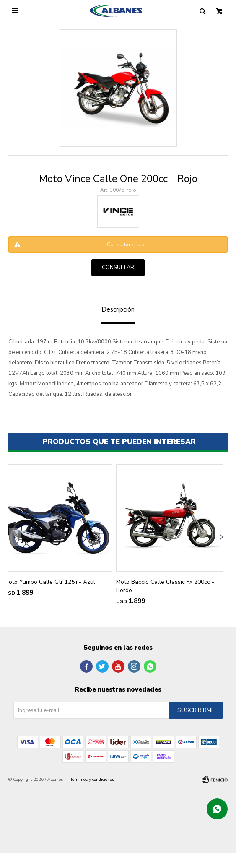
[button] (221, 537)
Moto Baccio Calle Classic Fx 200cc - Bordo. (165, 586)
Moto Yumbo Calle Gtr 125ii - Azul (49, 582)
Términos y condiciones (92, 780)
